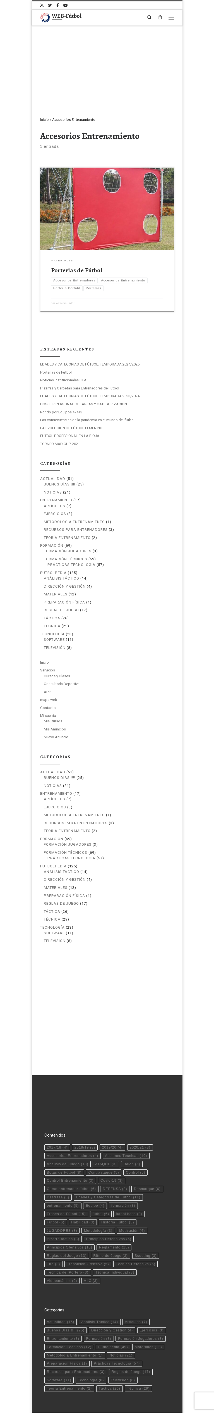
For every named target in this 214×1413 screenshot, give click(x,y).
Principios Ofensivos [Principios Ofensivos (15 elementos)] (69, 1222)
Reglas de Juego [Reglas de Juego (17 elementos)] (130, 1346)
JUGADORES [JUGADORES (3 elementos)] (62, 1205)
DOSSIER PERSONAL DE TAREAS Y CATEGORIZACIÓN (83, 404)
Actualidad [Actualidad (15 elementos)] (60, 1296)
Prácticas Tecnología (71, 565)
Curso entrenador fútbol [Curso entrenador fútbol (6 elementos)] (71, 1163)
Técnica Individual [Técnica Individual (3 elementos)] (114, 1246)
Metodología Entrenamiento (74, 522)
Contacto (48, 708)
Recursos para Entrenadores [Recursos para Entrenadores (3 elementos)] (76, 1346)
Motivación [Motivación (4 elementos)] (132, 1205)
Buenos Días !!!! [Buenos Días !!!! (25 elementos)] (66, 1305)
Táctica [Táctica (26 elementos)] (109, 1363)
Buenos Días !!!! (59, 484)
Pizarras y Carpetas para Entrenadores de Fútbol (79, 388)
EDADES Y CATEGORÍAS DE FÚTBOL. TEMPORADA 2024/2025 (90, 364)
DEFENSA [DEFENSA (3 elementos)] (115, 1163)
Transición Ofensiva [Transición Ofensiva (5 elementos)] (88, 1238)
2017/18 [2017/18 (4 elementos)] (57, 1122)
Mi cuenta (48, 715)
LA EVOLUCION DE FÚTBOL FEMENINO (71, 428)
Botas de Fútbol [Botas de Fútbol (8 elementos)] (64, 1147)
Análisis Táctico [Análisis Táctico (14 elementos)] (99, 1296)
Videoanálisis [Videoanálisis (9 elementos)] (62, 1255)
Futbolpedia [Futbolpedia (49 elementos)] (113, 1321)
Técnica (52, 626)
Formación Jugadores (68, 551)
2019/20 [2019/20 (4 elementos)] (112, 1122)
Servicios (47, 670)
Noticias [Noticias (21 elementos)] (121, 1329)
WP (66, 1403)
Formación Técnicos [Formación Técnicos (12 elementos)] (69, 1321)
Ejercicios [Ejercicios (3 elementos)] (152, 1305)
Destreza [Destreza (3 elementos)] (58, 1172)
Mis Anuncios (55, 729)
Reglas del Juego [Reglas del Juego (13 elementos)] (66, 1230)
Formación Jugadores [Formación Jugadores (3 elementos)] (140, 1313)
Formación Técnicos (65, 559)
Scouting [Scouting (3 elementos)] (146, 1230)
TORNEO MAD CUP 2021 (60, 444)
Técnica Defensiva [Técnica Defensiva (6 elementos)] (135, 1238)
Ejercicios (55, 514)
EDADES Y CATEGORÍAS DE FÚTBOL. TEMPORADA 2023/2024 (90, 396)
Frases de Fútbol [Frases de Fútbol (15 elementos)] (66, 1188)
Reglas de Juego (61, 610)
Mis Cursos (53, 721)
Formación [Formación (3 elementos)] (98, 1313)
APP (47, 692)
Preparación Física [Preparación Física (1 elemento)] (67, 1338)
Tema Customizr (116, 1403)
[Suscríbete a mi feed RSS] (42, 5)
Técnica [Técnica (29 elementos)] (138, 1363)
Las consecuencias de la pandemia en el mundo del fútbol (87, 420)
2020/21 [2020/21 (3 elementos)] (139, 1122)
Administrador (65, 303)
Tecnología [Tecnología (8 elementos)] (91, 1354)
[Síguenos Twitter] (50, 5)
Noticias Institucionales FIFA (63, 380)
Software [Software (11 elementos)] (59, 1354)
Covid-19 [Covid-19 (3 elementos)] (111, 1155)
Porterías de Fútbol (76, 270)
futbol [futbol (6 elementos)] (101, 1188)
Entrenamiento (56, 500)
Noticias (53, 492)
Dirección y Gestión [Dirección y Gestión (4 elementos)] (112, 1305)
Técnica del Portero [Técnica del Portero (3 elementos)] (67, 1246)
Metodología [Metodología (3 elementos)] (98, 1205)
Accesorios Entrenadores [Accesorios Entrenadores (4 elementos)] (72, 1130)
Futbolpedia (53, 573)
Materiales (56, 594)
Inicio (44, 119)
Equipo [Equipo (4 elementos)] (95, 1180)
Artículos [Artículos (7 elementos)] (136, 1296)
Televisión (55, 648)
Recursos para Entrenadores (76, 530)
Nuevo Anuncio (56, 737)
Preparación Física (64, 602)
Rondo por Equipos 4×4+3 (61, 412)
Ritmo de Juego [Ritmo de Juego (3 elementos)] (110, 1230)
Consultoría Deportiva (62, 684)
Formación (51, 545)
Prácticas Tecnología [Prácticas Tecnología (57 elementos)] (117, 1338)
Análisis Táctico (61, 578)
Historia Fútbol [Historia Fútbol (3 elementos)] (117, 1197)
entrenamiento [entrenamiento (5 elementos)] (63, 1180)
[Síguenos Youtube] (65, 5)
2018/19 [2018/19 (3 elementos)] (84, 1122)
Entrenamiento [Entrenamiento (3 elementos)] (63, 1313)
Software (54, 639)
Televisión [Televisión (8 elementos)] (123, 1354)
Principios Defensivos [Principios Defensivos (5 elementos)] (108, 1213)
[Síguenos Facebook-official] (57, 5)
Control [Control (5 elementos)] (135, 1147)
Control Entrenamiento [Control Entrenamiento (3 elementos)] (70, 1155)
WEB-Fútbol (66, 1396)
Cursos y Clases (57, 676)
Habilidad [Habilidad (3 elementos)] (82, 1197)
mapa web (48, 700)
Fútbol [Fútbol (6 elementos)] (55, 1197)
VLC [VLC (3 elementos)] (91, 1255)
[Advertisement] (107, 68)
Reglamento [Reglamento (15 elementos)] (114, 1222)
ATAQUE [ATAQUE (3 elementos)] (106, 1138)
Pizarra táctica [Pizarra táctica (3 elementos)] (63, 1213)
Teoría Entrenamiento (67, 538)
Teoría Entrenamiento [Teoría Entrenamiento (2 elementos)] (69, 1363)
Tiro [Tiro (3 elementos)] (53, 1238)
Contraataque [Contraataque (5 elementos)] (103, 1147)
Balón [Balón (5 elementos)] (132, 1138)
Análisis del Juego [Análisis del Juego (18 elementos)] (67, 1138)
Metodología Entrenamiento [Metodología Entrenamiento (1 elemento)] (75, 1329)
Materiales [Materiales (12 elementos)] (148, 1321)
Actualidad (52, 479)
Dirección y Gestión (65, 586)
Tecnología (52, 634)
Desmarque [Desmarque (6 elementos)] (147, 1163)
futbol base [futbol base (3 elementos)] (129, 1188)
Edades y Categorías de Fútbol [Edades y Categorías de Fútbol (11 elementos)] (108, 1172)
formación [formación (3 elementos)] (123, 1180)
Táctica (52, 618)
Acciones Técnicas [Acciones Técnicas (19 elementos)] (126, 1130)
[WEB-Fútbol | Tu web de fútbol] (45, 17)
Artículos (54, 506)
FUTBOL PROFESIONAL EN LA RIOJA (69, 436)
